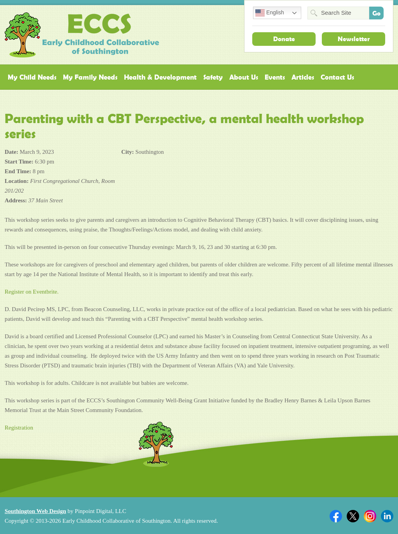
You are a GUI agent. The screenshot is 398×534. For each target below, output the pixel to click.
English (269, 12)
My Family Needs (90, 77)
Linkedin (387, 516)
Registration (19, 427)
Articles (303, 77)
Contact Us (337, 77)
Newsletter (354, 39)
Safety (213, 77)
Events (275, 77)
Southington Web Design (35, 511)
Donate (284, 39)
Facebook (336, 516)
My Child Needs (32, 77)
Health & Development (160, 77)
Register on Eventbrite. (32, 292)
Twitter (353, 516)
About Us (243, 77)
